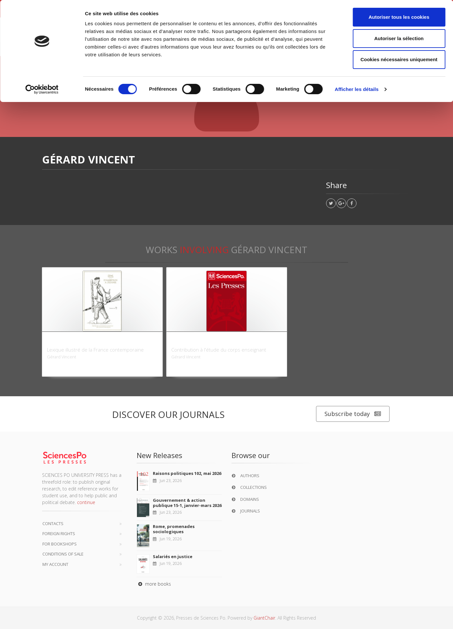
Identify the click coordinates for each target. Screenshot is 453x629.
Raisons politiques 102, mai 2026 (187, 473)
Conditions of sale (63, 554)
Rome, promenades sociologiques (174, 528)
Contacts (52, 523)
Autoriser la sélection (399, 38)
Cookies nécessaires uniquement (398, 59)
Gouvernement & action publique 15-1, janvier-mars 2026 (187, 502)
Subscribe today (352, 413)
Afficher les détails (357, 89)
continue (86, 502)
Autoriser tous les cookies (398, 17)
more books (154, 584)
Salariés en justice (172, 556)
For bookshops (59, 544)
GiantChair (264, 618)
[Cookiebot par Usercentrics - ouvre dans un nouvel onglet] (42, 89)
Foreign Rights (58, 533)
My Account (55, 564)
